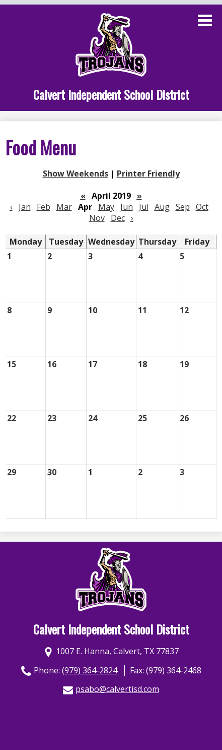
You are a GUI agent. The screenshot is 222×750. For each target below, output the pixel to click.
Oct (202, 206)
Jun (126, 206)
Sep (183, 206)
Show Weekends (75, 173)
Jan (25, 206)
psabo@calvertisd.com (117, 689)
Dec (118, 217)
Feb (43, 206)
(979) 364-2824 (89, 670)
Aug (162, 206)
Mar (64, 206)
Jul (144, 206)
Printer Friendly (148, 173)
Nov (97, 217)
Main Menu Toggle (205, 20)
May (106, 206)
